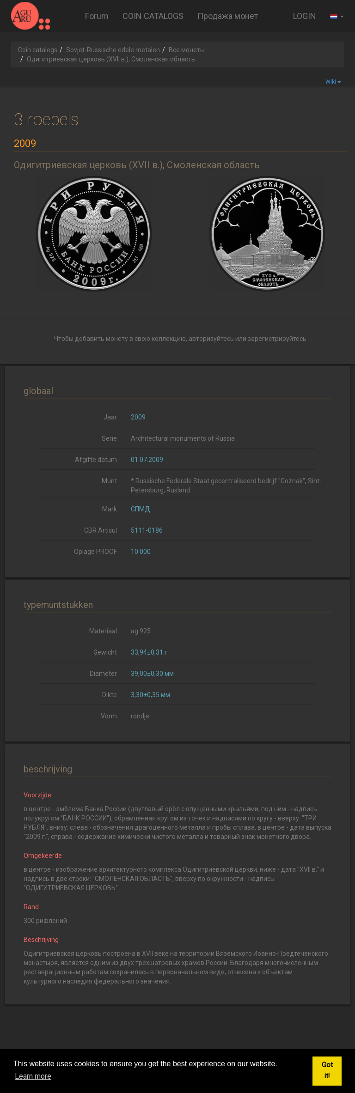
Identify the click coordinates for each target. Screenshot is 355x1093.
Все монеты (187, 50)
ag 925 (141, 631)
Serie (109, 438)
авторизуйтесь (211, 338)
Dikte (109, 694)
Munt (109, 481)
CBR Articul (100, 530)
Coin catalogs (37, 50)
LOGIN (304, 16)
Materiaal (103, 631)
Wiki (333, 82)
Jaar (110, 417)
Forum (97, 16)
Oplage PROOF (95, 551)
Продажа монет (227, 16)
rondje (140, 716)
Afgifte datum (96, 459)
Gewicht (105, 652)
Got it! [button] (327, 1070)
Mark (109, 509)
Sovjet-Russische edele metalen (113, 50)
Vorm (109, 716)
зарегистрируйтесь (277, 338)
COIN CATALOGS (153, 16)
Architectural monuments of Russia (183, 438)
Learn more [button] (33, 1076)
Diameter (103, 673)
